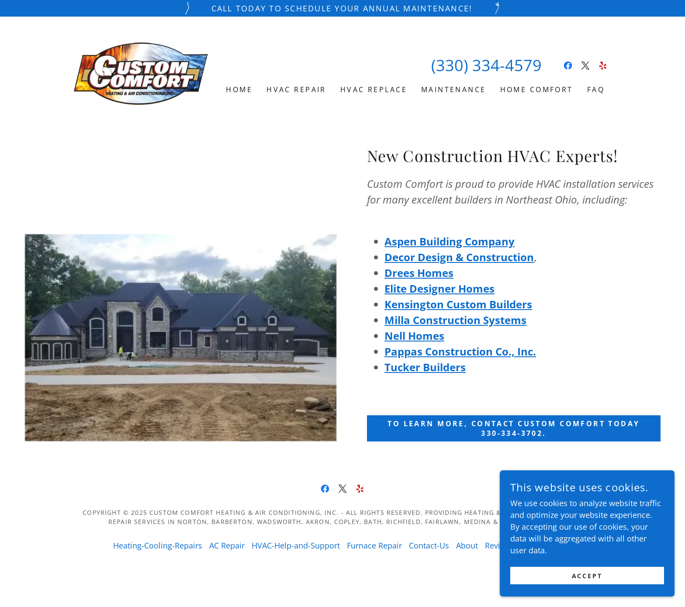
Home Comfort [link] (536, 89)
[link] (140, 73)
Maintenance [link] (453, 89)
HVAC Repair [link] (296, 89)
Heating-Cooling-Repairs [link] (157, 545)
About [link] (467, 545)
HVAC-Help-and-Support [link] (296, 545)
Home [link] (239, 89)
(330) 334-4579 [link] (486, 65)
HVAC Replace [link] (373, 89)
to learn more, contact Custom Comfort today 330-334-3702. (513, 428)
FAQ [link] (596, 89)
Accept (587, 582)
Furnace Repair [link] (374, 545)
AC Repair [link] (227, 545)
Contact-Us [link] (429, 545)
